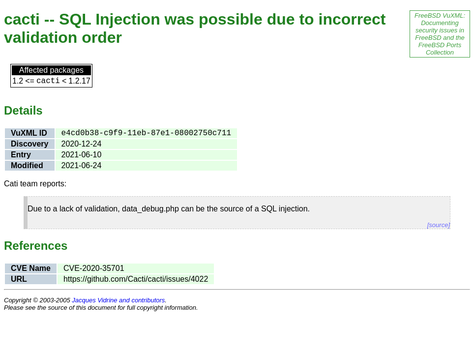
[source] (438, 225)
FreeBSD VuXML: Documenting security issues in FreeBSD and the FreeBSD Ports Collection (440, 34)
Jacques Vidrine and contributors (118, 300)
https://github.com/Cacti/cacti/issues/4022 (135, 279)
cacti (48, 81)
